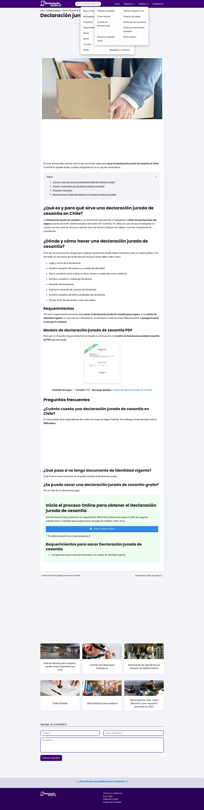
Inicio (117, 4)
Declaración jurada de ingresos (148, 575)
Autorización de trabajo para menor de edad (61, 575)
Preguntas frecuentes (62, 190)
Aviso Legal (107, 796)
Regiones (128, 4)
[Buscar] (98, 4)
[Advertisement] (102, 37)
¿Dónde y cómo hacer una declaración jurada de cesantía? (78, 186)
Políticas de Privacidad (112, 802)
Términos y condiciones (112, 793)
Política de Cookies (110, 799)
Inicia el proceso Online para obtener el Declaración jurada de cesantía (84, 194)
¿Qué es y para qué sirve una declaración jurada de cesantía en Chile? (83, 182)
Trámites (142, 4)
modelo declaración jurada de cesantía (132, 390)
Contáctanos (158, 4)
